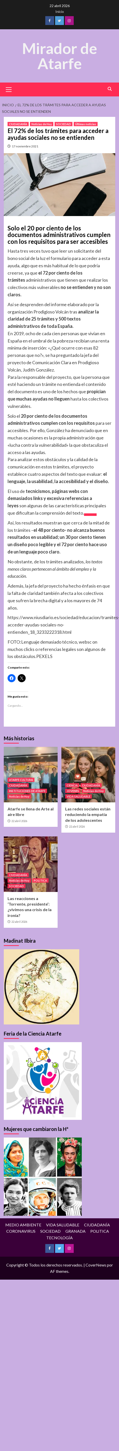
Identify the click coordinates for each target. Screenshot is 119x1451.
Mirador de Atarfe (59, 56)
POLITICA (40, 880)
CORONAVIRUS (20, 1231)
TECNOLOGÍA (59, 1237)
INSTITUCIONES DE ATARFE (27, 791)
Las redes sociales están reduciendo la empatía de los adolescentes (87, 815)
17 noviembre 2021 (25, 146)
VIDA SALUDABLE (78, 796)
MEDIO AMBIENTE (23, 1225)
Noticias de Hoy (41, 124)
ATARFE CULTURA (21, 780)
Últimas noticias (85, 124)
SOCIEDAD (63, 124)
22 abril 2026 (19, 821)
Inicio (59, 11)
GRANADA (75, 1231)
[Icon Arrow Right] (90, 515)
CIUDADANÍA (18, 124)
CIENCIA (72, 785)
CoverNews (96, 1265)
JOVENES (73, 791)
